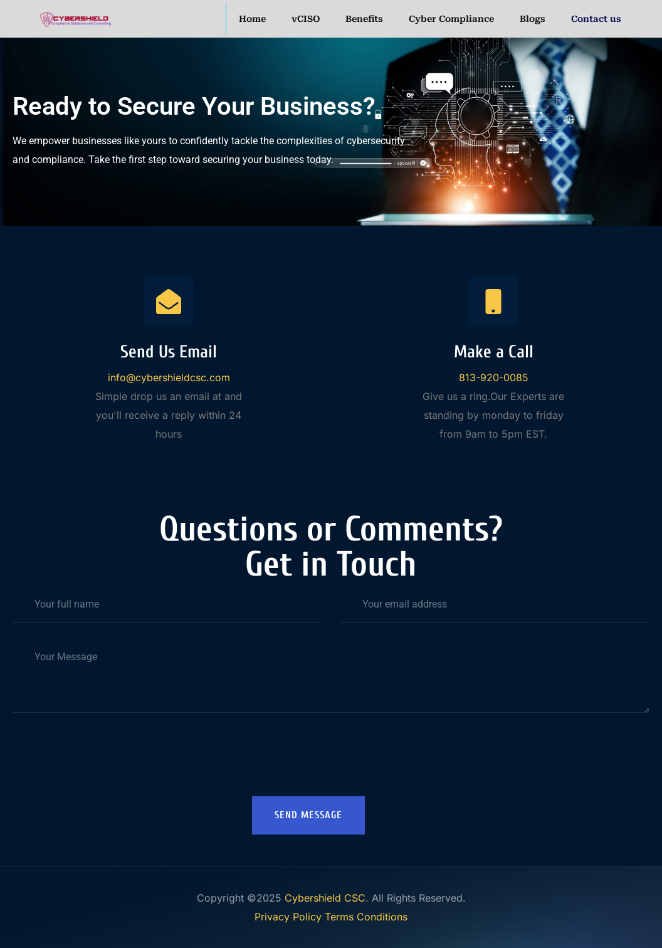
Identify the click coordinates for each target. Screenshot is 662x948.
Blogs (532, 19)
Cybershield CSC (325, 898)
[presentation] (331, 762)
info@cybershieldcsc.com (169, 377)
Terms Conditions (366, 916)
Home (252, 19)
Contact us (596, 19)
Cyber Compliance (451, 19)
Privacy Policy (288, 916)
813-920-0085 (493, 377)
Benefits (364, 19)
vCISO (306, 19)
